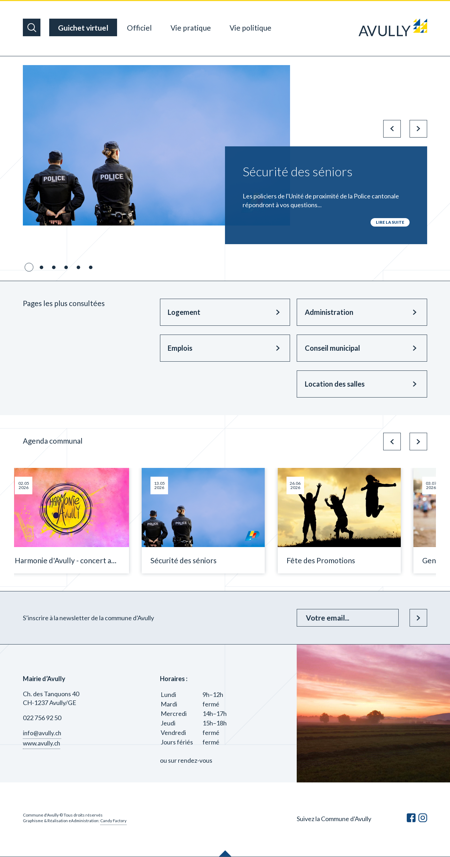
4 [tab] (66, 267)
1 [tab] (29, 267)
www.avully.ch (42, 743)
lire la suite (389, 222)
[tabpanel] (225, 155)
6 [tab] (90, 267)
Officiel (139, 27)
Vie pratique (191, 27)
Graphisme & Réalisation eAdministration (62, 821)
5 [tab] (78, 267)
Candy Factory (116, 821)
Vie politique (250, 27)
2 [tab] (41, 267)
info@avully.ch (43, 733)
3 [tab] (54, 267)
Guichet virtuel (83, 27)
